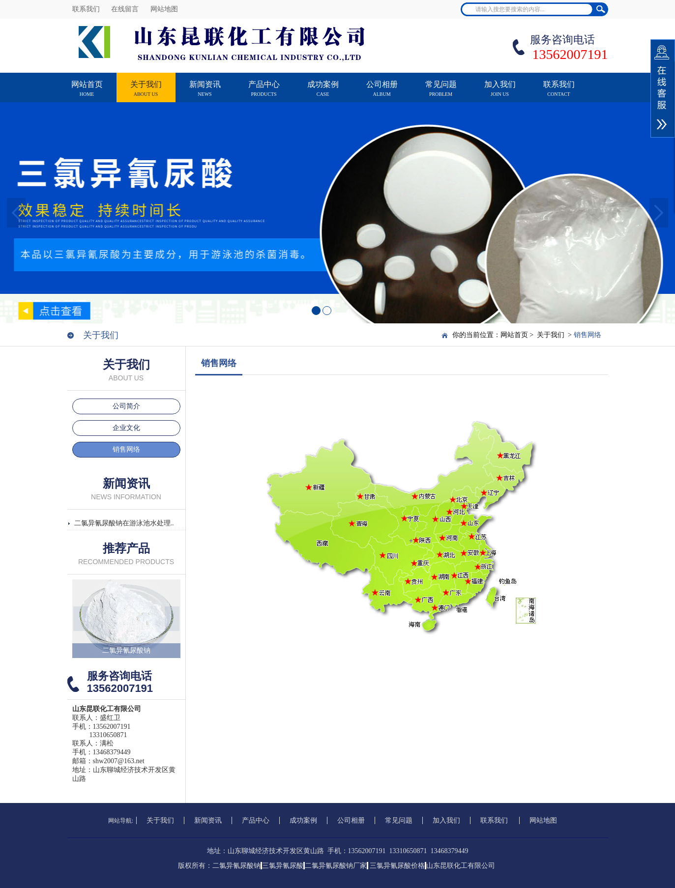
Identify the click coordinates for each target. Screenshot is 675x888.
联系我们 (87, 9)
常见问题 (441, 93)
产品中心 (264, 93)
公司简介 (126, 406)
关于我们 (146, 93)
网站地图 (164, 9)
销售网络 (126, 449)
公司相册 (382, 93)
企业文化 (126, 427)
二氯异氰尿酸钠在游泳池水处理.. (124, 523)
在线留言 (126, 9)
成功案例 (323, 93)
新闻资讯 (205, 93)
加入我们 (500, 93)
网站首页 (87, 93)
